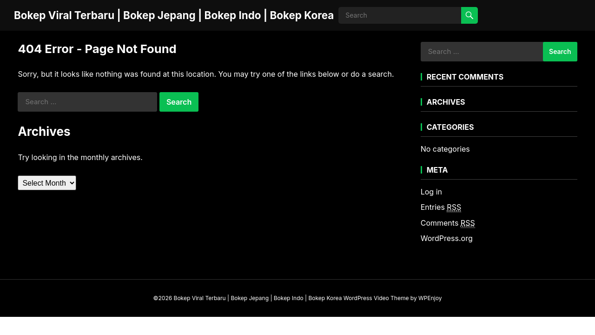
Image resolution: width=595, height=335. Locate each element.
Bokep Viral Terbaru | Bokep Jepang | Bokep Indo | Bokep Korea (174, 15)
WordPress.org (447, 238)
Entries (441, 207)
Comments (448, 223)
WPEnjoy (430, 298)
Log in (431, 191)
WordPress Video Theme (376, 298)
